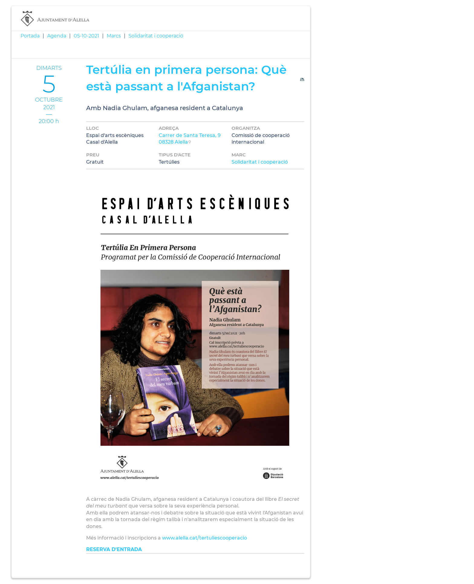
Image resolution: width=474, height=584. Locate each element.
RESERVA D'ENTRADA (114, 549)
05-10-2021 (86, 36)
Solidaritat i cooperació (155, 36)
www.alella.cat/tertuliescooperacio (204, 538)
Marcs (114, 36)
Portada (30, 36)
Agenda (56, 36)
